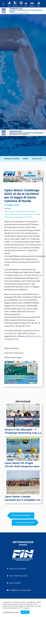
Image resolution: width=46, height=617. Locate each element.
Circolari (37, 159)
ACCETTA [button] (25, 612)
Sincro (21, 6)
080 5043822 (15, 583)
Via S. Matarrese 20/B (18, 576)
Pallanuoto (15, 6)
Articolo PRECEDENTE (21, 515)
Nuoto (9, 6)
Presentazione (11, 159)
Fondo (25, 6)
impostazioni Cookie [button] (11, 612)
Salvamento (32, 6)
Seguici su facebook (17, 569)
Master (38, 6)
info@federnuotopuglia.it (20, 590)
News (25, 159)
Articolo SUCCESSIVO (25, 522)
